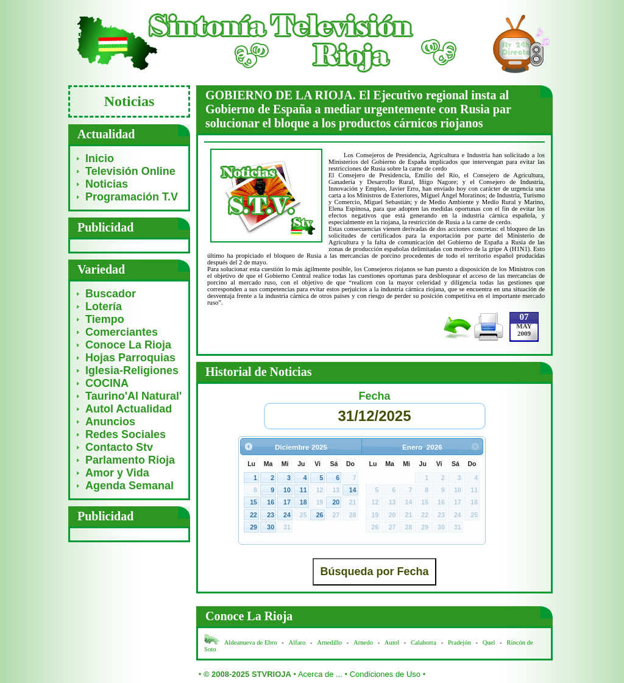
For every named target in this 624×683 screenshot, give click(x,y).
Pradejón (459, 642)
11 (303, 490)
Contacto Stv (119, 447)
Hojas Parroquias (130, 358)
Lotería (103, 306)
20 (335, 502)
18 (303, 502)
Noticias (106, 184)
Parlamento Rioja (130, 460)
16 (270, 502)
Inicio (99, 158)
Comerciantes (121, 332)
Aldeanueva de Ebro (250, 642)
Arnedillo (329, 642)
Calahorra (423, 642)
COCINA (107, 383)
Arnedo (363, 642)
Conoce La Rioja (128, 345)
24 (287, 514)
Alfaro (297, 642)
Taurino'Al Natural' (133, 396)
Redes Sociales (125, 434)
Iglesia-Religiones (132, 370)
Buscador (110, 294)
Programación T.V (131, 197)
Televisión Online (130, 171)
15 (253, 502)
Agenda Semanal (129, 486)
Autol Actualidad (128, 409)
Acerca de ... (320, 674)
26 (320, 514)
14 (352, 490)
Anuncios (110, 422)
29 (253, 527)
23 (270, 514)
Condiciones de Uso (385, 674)
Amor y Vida (117, 473)
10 (287, 490)
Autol (393, 642)
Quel (489, 642)
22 (253, 514)
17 (287, 502)
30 (270, 527)
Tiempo (104, 319)
